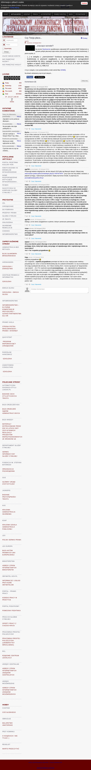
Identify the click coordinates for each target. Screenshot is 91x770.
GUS (4, 477)
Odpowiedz (38, 129)
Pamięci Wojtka (60, 14)
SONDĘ (63, 70)
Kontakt (27, 14)
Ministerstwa (8, 561)
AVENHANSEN (7, 262)
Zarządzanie (8, 206)
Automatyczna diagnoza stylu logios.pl (9, 388)
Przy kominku (8, 731)
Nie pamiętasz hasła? (11, 65)
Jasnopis (6, 490)
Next (85, 27)
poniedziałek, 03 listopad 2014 (39, 132)
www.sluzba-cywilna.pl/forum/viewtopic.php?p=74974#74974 (44, 173)
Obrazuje (6, 719)
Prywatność (80, 14)
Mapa (71, 14)
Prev (5, 27)
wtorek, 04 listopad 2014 (37, 219)
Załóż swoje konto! (11, 56)
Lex (3, 535)
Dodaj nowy (85, 80)
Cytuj (32, 129)
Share (30, 77)
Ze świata (6, 219)
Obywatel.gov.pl (9, 576)
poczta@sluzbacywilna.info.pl (34, 178)
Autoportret (46, 14)
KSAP (4, 520)
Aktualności (16, 14)
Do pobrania (8, 209)
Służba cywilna (9, 216)
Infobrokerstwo (10, 234)
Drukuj (84, 38)
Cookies (6, 231)
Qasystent (7, 337)
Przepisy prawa (9, 213)
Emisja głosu (8, 288)
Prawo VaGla (8, 322)
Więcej (19, 116)
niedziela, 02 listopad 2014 (39, 87)
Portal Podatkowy (10, 606)
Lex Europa (7, 546)
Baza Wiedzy (7, 420)
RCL (4, 651)
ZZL (3, 203)
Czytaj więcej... (15, 7)
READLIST (6, 744)
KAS (4, 505)
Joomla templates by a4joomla (45, 767)
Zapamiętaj (7, 48)
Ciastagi (6, 708)
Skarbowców (46, 49)
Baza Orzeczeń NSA (11, 405)
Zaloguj (6, 52)
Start (6, 14)
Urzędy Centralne (10, 664)
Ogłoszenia (7, 222)
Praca (35, 14)
